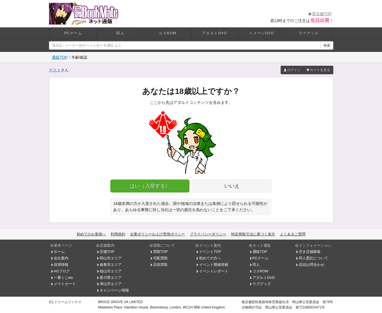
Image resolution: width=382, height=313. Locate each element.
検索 (326, 45)
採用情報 (59, 264)
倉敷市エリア (109, 264)
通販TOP (60, 57)
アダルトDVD (214, 33)
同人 (120, 33)
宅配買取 (159, 258)
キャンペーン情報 (112, 290)
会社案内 (59, 258)
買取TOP (159, 251)
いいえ (232, 186)
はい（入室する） (150, 186)
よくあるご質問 (292, 234)
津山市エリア (109, 284)
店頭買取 (159, 264)
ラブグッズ (309, 33)
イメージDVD (261, 33)
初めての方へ (208, 258)
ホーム (57, 251)
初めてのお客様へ (91, 234)
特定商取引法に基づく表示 (253, 234)
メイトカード (63, 284)
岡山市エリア (109, 258)
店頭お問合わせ (309, 264)
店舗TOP (105, 251)
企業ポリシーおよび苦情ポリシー (157, 234)
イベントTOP (208, 251)
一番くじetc (61, 277)
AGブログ (60, 271)
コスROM (167, 33)
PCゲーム (73, 33)
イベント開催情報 (212, 264)
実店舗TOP (320, 14)
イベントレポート (212, 271)
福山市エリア (109, 271)
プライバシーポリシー (208, 234)
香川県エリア (109, 277)
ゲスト (55, 70)
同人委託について (311, 258)
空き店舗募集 (308, 251)
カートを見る (318, 70)
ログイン (292, 70)
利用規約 (118, 234)
